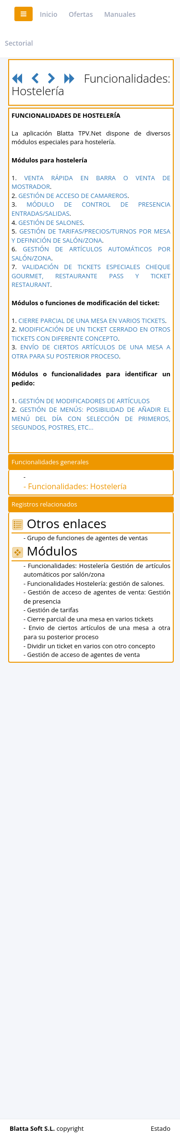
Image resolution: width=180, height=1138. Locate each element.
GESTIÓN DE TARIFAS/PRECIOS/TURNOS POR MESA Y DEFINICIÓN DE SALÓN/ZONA (91, 236)
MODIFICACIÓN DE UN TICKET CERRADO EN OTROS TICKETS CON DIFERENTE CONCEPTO (91, 334)
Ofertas (81, 14)
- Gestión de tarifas (51, 610)
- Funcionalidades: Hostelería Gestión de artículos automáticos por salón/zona (97, 570)
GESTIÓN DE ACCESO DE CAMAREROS (72, 195)
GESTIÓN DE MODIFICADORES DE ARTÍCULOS (84, 400)
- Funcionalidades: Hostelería (75, 486)
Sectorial (19, 43)
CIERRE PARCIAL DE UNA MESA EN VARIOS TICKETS (91, 320)
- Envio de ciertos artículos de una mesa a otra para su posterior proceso (97, 632)
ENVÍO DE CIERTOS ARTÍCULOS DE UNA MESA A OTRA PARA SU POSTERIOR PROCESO (91, 351)
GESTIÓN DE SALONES (50, 222)
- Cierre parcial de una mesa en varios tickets (88, 619)
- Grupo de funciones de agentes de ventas (86, 537)
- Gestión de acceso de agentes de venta (82, 654)
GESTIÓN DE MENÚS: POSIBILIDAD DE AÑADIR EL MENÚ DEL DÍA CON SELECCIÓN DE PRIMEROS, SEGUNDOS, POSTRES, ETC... (91, 418)
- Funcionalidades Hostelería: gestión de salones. (94, 583)
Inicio (48, 14)
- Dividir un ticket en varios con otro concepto (89, 646)
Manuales (120, 14)
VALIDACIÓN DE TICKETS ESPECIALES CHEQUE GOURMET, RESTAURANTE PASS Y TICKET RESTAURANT (91, 275)
